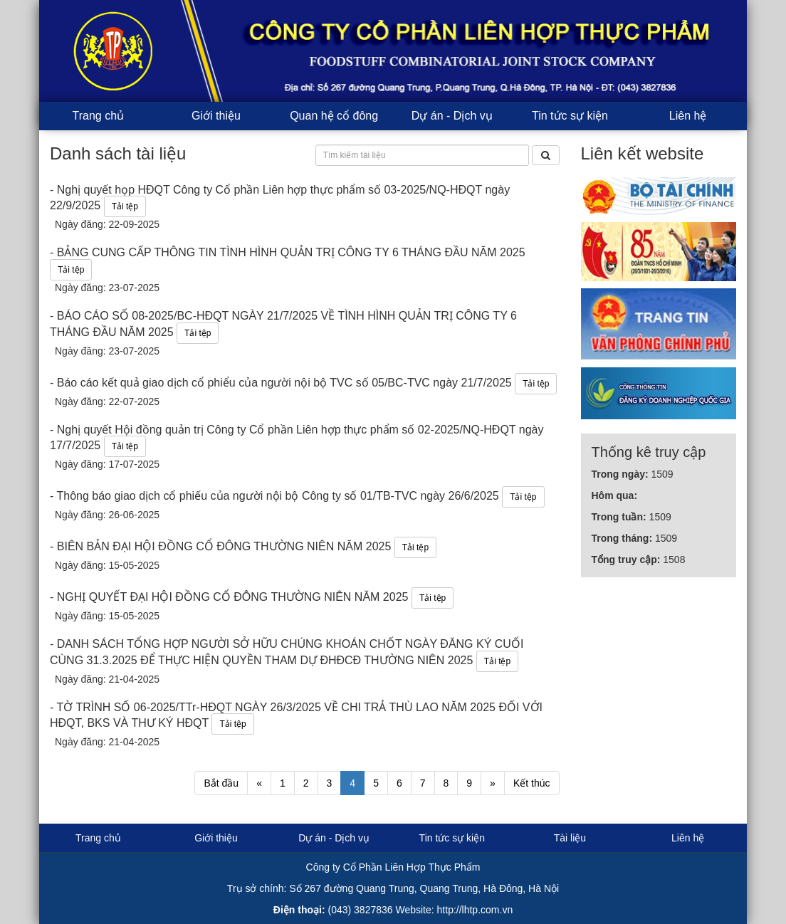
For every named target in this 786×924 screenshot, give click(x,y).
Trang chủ (99, 116)
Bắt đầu (221, 783)
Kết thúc (531, 783)
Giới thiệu (216, 116)
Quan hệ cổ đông (334, 116)
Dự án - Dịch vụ (452, 116)
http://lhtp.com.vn (475, 909)
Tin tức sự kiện (570, 116)
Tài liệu (570, 838)
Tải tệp (125, 206)
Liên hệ (688, 116)
